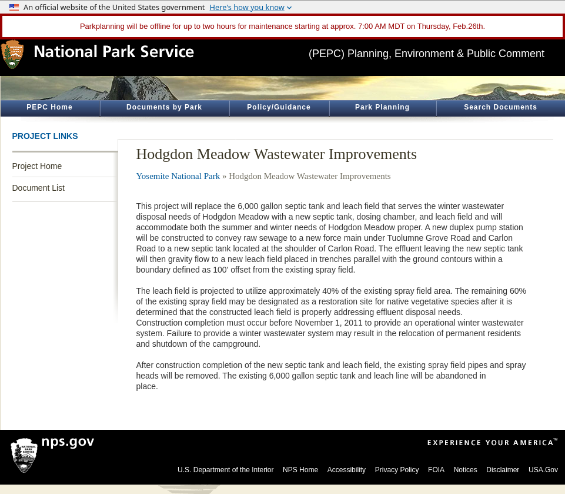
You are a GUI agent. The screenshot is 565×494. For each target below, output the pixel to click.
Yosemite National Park (178, 176)
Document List (38, 188)
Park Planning (382, 107)
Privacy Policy (397, 470)
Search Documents (500, 107)
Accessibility (346, 470)
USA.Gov (543, 470)
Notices (465, 470)
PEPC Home (49, 107)
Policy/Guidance (278, 107)
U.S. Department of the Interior (225, 470)
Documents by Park (164, 107)
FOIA (436, 470)
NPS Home (300, 470)
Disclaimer (502, 470)
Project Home (37, 166)
